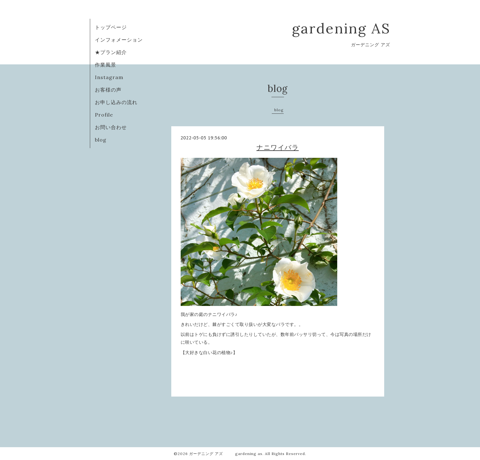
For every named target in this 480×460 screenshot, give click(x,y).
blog (100, 140)
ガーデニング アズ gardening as (225, 453)
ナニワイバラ (277, 147)
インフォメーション (119, 40)
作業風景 (105, 65)
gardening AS (341, 28)
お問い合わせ (111, 127)
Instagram (109, 77)
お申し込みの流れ (116, 102)
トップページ (111, 27)
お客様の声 (108, 90)
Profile (104, 115)
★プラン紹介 (111, 52)
